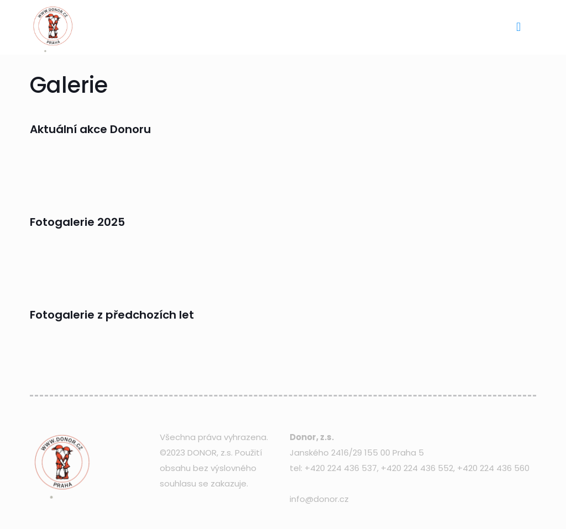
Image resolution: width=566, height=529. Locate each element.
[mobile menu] (518, 27)
